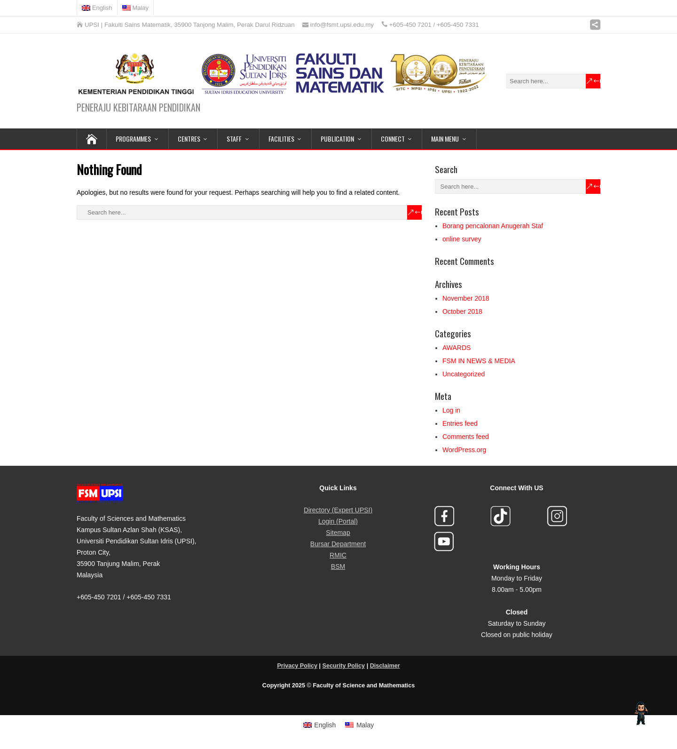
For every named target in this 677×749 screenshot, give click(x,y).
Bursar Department (338, 544)
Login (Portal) (338, 521)
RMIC (338, 555)
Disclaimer (385, 665)
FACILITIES (281, 138)
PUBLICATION (337, 138)
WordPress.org (464, 450)
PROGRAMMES (133, 138)
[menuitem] (97, 8)
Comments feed (465, 436)
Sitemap (338, 532)
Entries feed (460, 423)
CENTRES (189, 138)
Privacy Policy (297, 665)
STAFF (234, 138)
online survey (461, 239)
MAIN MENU (445, 138)
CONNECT (393, 138)
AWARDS (456, 347)
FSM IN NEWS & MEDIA (478, 361)
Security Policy (344, 665)
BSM (338, 566)
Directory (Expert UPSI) (338, 510)
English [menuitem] (325, 725)
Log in (451, 410)
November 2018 (465, 298)
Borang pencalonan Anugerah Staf (492, 226)
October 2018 (462, 311)
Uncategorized (463, 374)
